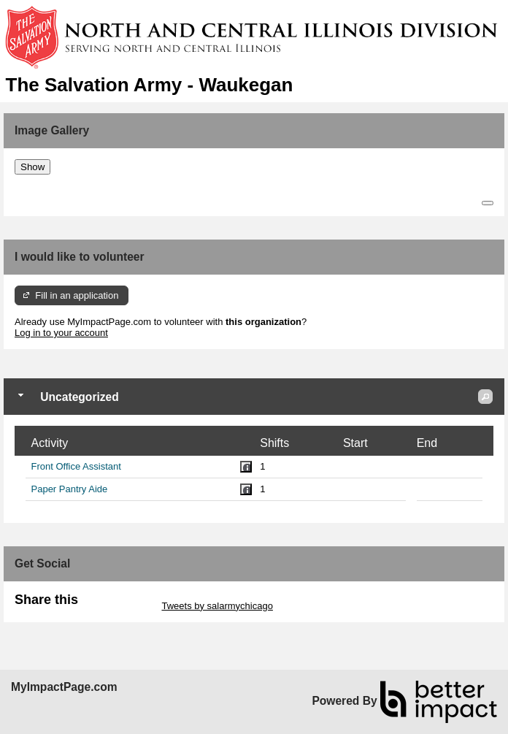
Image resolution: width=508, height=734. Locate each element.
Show (32, 166)
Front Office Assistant (76, 466)
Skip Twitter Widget (118, 605)
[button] (485, 396)
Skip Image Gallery (55, 180)
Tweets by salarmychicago (216, 605)
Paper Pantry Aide (69, 488)
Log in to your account (61, 332)
